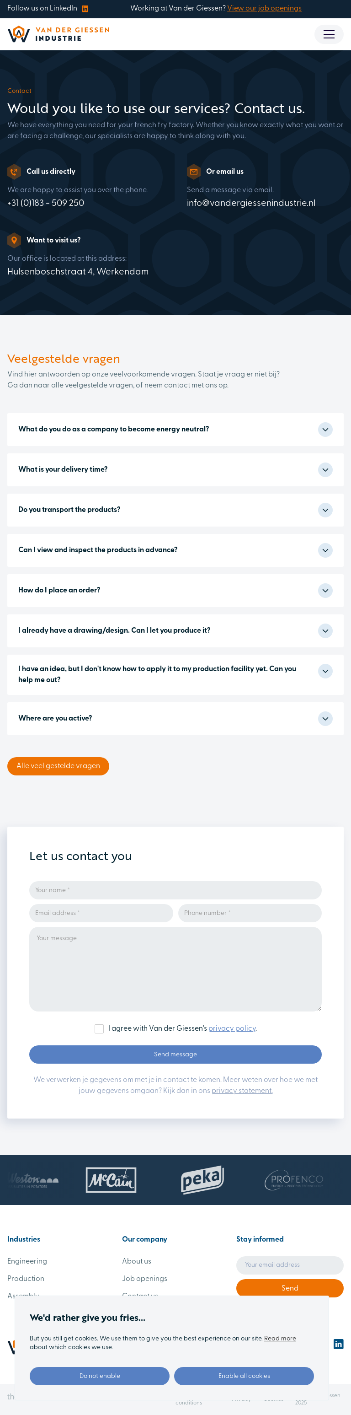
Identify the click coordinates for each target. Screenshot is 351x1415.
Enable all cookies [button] (244, 1376)
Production (25, 1279)
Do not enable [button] (100, 1376)
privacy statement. (242, 1091)
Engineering (27, 1261)
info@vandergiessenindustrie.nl (251, 203)
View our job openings (264, 8)
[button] (329, 34)
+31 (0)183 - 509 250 (45, 203)
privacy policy (231, 1029)
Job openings (144, 1279)
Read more (280, 1338)
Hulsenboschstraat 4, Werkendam (78, 272)
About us (136, 1261)
